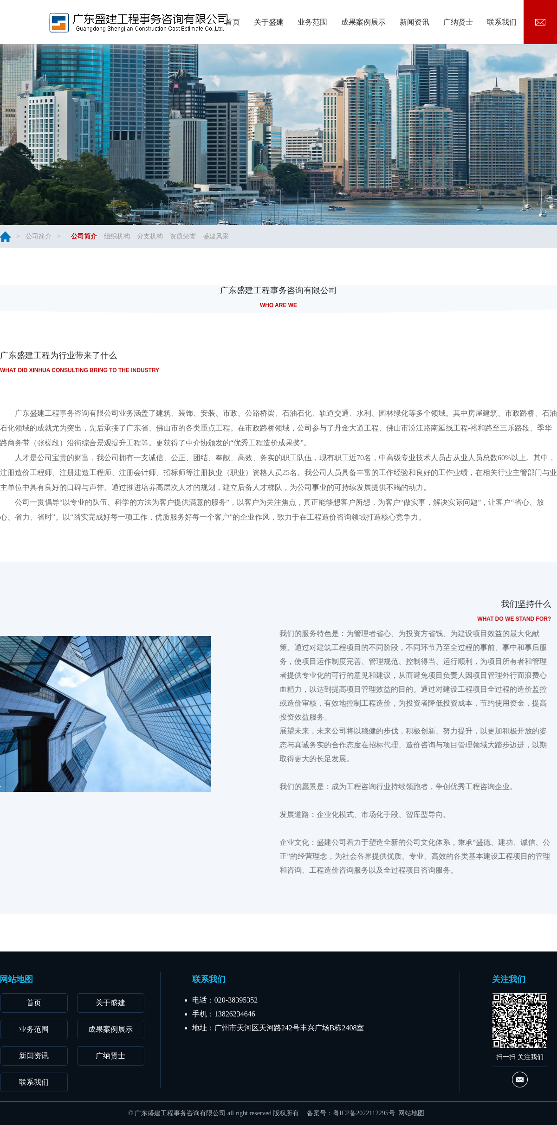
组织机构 (117, 236)
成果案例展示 (110, 1029)
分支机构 (150, 236)
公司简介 (39, 236)
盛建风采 (216, 236)
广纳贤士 (110, 1056)
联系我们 (34, 1082)
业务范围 (34, 1029)
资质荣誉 (183, 236)
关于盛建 (110, 1003)
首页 (33, 1003)
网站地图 (411, 1113)
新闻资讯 (34, 1056)
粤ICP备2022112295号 (364, 1113)
